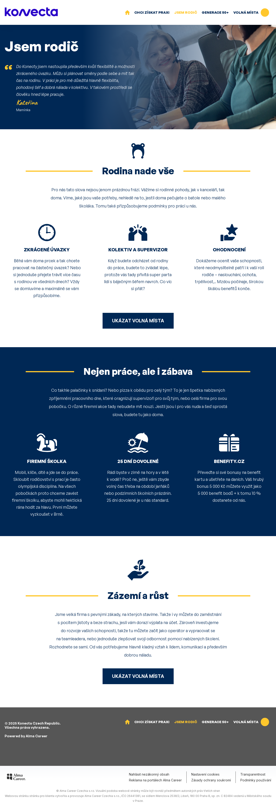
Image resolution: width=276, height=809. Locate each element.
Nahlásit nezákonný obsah (149, 774)
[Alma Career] (16, 777)
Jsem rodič (185, 12)
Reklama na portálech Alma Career (155, 780)
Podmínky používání (255, 780)
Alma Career (36, 736)
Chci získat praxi (151, 12)
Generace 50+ (215, 12)
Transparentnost (252, 774)
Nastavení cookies (205, 774)
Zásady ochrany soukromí (211, 780)
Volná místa (251, 12)
